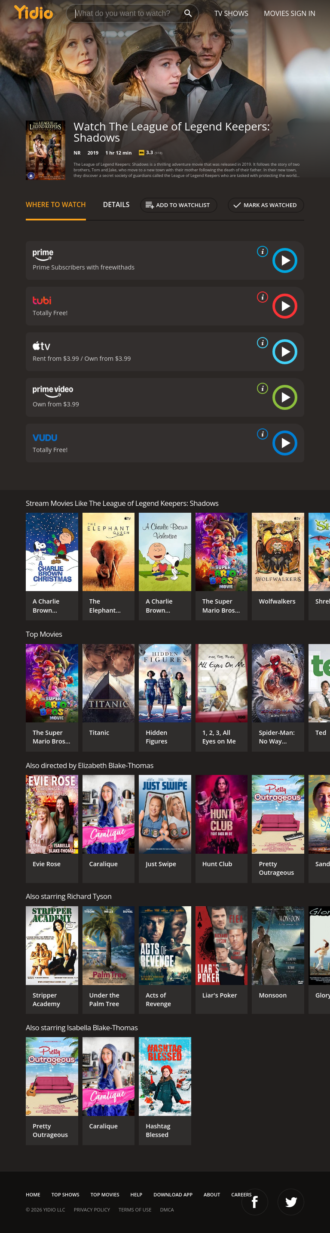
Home (33, 1194)
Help (137, 1194)
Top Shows (65, 1194)
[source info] (261, 251)
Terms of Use (135, 1209)
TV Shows (231, 13)
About (212, 1194)
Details (116, 204)
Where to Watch (56, 204)
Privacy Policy (92, 1209)
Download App (172, 1194)
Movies (276, 13)
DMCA (167, 1209)
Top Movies (105, 1194)
